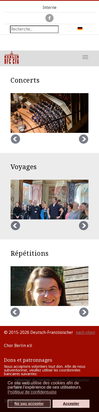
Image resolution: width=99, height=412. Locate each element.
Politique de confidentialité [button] (32, 392)
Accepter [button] (71, 403)
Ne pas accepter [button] (29, 403)
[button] (83, 388)
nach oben (85, 332)
